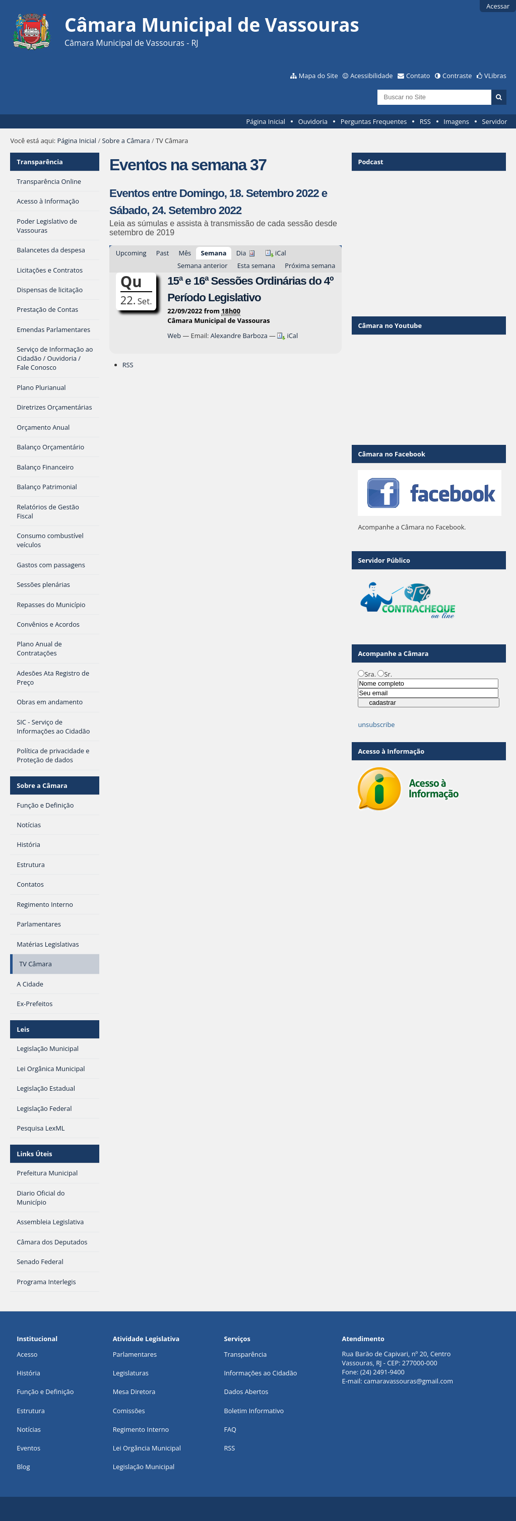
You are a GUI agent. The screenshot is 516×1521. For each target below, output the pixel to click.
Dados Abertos (246, 1391)
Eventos (28, 1447)
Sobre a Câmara (126, 140)
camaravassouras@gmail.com (408, 1380)
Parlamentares (135, 1354)
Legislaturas (131, 1372)
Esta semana (256, 265)
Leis (23, 1029)
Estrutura (31, 1410)
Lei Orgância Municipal (147, 1447)
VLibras (495, 75)
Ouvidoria (313, 121)
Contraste (457, 75)
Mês (184, 252)
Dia (241, 252)
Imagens (456, 121)
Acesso (27, 1354)
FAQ (230, 1429)
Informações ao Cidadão (260, 1372)
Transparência (40, 161)
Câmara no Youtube (390, 325)
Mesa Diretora (134, 1391)
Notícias (29, 1429)
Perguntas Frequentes (374, 121)
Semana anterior (202, 265)
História (28, 1372)
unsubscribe (376, 724)
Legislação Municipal (144, 1466)
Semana (213, 252)
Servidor (494, 121)
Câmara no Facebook (391, 453)
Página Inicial (265, 121)
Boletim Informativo (254, 1410)
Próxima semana (310, 265)
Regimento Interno (141, 1429)
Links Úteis (34, 1153)
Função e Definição (45, 1391)
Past (162, 252)
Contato (418, 75)
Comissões (129, 1410)
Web (174, 335)
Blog (23, 1466)
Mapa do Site (318, 75)
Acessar (497, 6)
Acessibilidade (371, 75)
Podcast (370, 161)
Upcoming (131, 252)
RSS (425, 121)
